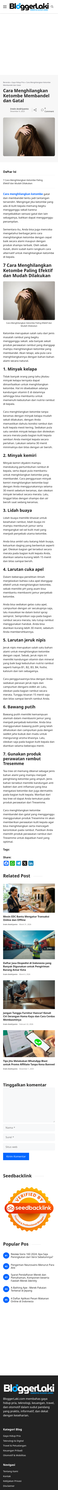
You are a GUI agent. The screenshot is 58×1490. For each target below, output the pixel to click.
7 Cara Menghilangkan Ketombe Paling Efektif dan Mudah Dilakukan (23, 182)
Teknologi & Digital (13, 1440)
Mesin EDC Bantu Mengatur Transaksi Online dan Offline (26, 918)
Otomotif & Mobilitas (14, 1455)
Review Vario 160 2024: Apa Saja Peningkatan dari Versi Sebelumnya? (32, 1256)
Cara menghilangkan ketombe (23, 194)
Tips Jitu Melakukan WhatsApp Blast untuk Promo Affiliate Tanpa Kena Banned (29, 1062)
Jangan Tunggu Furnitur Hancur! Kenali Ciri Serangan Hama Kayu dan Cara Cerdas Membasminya (29, 1016)
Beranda (6, 82)
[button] (52, 6)
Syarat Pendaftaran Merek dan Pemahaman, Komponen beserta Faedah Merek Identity (30, 1277)
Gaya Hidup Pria (18, 82)
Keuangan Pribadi (12, 1450)
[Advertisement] (29, 46)
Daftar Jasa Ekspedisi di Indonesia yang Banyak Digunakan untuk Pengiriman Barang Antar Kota (27, 966)
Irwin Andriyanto (19, 109)
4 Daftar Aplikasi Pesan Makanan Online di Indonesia (30, 1300)
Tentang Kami (10, 1471)
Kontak (7, 1476)
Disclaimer (9, 1485)
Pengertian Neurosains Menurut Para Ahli (32, 1266)
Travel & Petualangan (14, 1445)
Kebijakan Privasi (12, 1480)
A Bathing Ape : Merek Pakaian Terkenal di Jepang (28, 1289)
